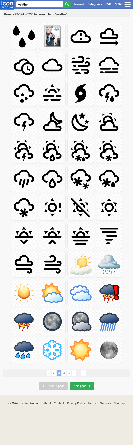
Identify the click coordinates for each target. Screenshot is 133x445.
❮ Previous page (53, 386)
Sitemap (119, 403)
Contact (59, 403)
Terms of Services (99, 403)
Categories (95, 4)
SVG (108, 4)
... (78, 373)
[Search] (67, 4)
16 (83, 373)
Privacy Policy (76, 403)
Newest (79, 4)
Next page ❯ (82, 386)
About (47, 403)
